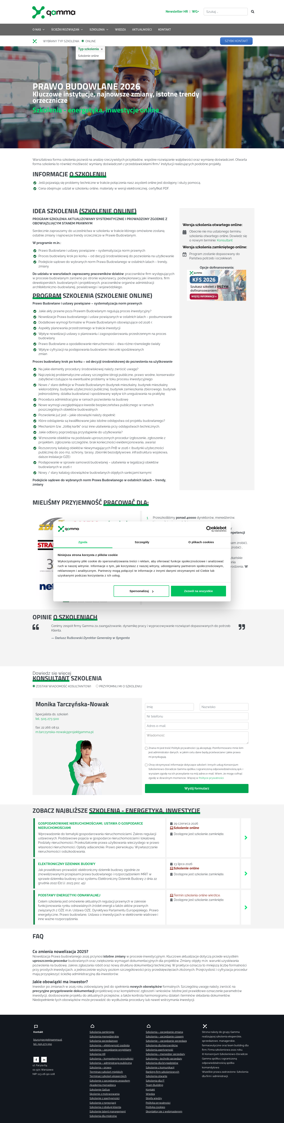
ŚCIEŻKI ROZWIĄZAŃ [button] (67, 29)
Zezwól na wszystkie (198, 591)
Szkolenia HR (97, 1054)
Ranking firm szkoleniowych (162, 1071)
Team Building (154, 1085)
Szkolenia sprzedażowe (104, 1040)
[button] (40, 555)
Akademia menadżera (103, 1085)
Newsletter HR (177, 11)
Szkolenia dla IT (155, 1080)
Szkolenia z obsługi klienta (105, 1107)
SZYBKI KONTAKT (236, 41)
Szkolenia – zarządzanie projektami (110, 1049)
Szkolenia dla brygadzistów (162, 1062)
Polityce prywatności (211, 777)
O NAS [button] (39, 29)
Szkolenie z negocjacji (103, 1102)
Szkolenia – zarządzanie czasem (165, 1036)
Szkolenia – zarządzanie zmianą (164, 1032)
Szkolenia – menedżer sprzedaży (165, 1054)
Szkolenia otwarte (156, 1076)
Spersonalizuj (142, 591)
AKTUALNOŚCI (142, 29)
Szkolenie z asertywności (105, 1098)
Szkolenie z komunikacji (160, 1067)
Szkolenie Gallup (100, 1089)
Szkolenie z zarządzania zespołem (110, 1080)
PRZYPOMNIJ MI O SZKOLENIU (120, 686)
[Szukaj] (251, 12)
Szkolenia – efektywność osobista (110, 1045)
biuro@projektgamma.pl (47, 1039)
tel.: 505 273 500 (47, 719)
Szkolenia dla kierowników (162, 1045)
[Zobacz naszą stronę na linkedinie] (44, 1059)
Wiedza (150, 1093)
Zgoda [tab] (82, 542)
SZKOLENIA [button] (99, 29)
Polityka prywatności (158, 1102)
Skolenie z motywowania (105, 1093)
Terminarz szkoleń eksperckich (108, 1076)
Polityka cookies (155, 1107)
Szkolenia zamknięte (102, 1032)
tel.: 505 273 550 (42, 1044)
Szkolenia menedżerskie (104, 1036)
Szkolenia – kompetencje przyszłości (111, 1058)
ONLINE (90, 41)
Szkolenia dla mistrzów (103, 1116)
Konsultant (225, 240)
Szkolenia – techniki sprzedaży (164, 1058)
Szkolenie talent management (108, 1111)
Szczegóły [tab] (142, 542)
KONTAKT (164, 29)
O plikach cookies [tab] (201, 542)
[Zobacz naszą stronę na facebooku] (36, 1059)
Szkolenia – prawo (100, 1067)
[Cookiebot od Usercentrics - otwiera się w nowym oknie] (209, 529)
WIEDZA (120, 29)
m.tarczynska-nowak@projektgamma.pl (64, 732)
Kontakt (150, 1089)
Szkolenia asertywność (159, 1049)
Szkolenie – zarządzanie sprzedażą (166, 1040)
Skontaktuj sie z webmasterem (164, 1111)
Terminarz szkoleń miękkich (106, 1071)
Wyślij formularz (196, 788)
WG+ (195, 11)
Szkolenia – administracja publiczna (111, 1062)
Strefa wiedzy (154, 1098)
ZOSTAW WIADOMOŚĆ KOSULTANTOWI (63, 686)
